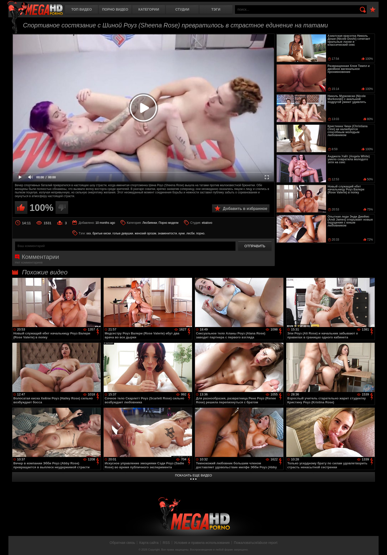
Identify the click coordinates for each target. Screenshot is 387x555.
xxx (88, 233)
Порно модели (168, 223)
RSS (166, 543)
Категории (148, 9)
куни (182, 233)
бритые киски (102, 233)
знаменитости (167, 233)
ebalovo (207, 223)
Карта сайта (148, 543)
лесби (190, 233)
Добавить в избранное (245, 208)
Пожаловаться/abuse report (255, 543)
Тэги (215, 9)
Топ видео (81, 9)
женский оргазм (145, 233)
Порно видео (115, 9)
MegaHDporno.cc (35, 8)
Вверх (379, 546)
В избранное (372, 9)
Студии (182, 9)
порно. (200, 233)
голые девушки (123, 233)
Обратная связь (122, 543)
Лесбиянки (149, 223)
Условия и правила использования (202, 543)
